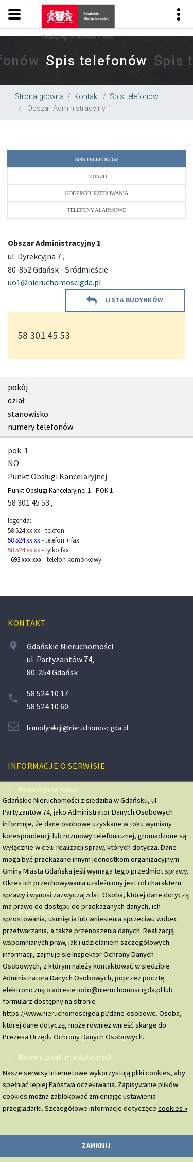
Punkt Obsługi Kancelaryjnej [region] (57, 476)
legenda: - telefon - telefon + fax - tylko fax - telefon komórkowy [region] (54, 540)
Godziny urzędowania (96, 193)
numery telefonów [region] (40, 426)
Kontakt (86, 96)
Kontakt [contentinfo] (27, 622)
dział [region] (16, 400)
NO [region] (13, 463)
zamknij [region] (96, 1145)
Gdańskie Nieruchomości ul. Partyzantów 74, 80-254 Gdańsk (70, 659)
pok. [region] (16, 450)
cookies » (172, 1108)
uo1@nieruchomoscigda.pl (54, 282)
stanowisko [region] (28, 414)
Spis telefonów (134, 96)
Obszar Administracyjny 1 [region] (68, 108)
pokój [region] (18, 387)
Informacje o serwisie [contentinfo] (56, 766)
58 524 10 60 (47, 706)
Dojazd (96, 176)
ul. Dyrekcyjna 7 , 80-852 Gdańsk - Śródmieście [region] (58, 263)
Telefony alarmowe (96, 210)
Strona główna (39, 96)
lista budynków (134, 300)
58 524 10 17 (47, 693)
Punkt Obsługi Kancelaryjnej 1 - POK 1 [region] (60, 490)
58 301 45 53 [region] (43, 335)
